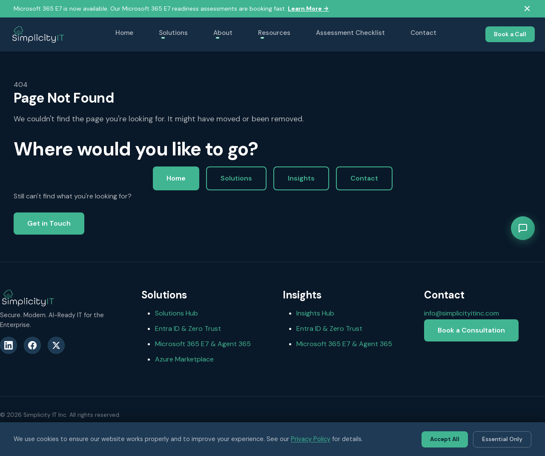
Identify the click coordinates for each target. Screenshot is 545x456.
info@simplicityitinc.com (461, 313)
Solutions (173, 33)
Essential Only (502, 439)
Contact (423, 33)
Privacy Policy (310, 439)
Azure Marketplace (184, 359)
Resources (274, 33)
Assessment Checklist (350, 33)
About (222, 33)
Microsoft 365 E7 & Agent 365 (203, 343)
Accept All (444, 439)
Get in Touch (49, 223)
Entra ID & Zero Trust (188, 328)
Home (124, 33)
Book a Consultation (471, 330)
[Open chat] (523, 228)
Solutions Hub (176, 313)
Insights (301, 178)
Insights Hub (315, 313)
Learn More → (308, 8)
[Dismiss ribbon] (527, 8)
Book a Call (510, 34)
